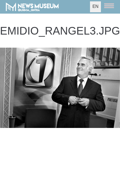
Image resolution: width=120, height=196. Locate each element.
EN (95, 6)
